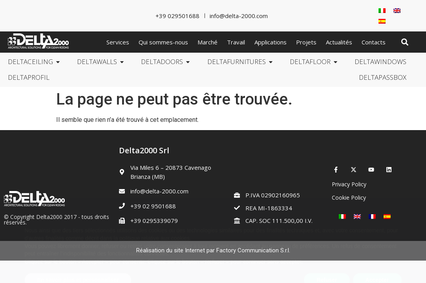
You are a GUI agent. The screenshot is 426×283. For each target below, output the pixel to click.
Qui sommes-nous (163, 42)
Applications (270, 42)
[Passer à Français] (372, 216)
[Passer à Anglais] (396, 10)
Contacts (374, 42)
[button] (404, 42)
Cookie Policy (349, 197)
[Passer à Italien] (382, 10)
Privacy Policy (349, 184)
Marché (207, 42)
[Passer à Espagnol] (382, 21)
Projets (306, 42)
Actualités (339, 42)
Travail (236, 42)
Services (117, 42)
